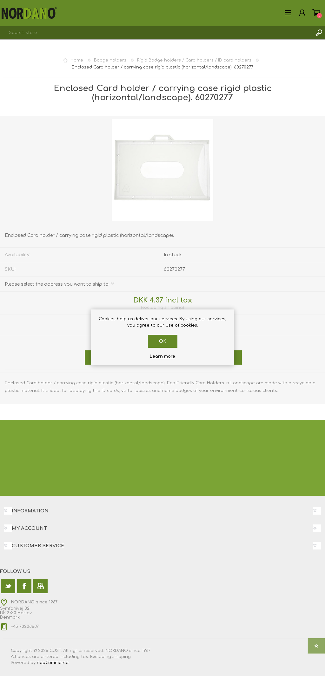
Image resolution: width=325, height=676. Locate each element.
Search (318, 32)
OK (162, 341)
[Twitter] (8, 586)
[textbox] (156, 32)
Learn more (162, 356)
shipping (173, 307)
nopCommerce (53, 662)
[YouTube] (40, 586)
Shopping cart (316, 13)
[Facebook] (24, 586)
